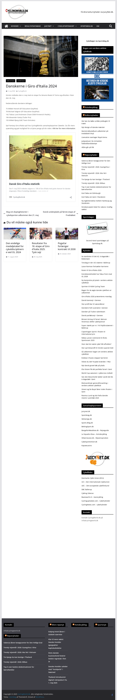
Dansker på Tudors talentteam (93, 312)
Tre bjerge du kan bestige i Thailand (96, 179)
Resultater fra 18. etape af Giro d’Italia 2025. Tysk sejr (41, 248)
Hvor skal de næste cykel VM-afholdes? (96, 344)
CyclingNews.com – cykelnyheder (94, 505)
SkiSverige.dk (87, 419)
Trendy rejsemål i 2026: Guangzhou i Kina (20, 647)
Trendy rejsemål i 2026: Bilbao (93, 183)
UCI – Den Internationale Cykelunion (95, 482)
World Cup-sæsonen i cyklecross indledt (97, 373)
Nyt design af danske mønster (93, 127)
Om (97, 26)
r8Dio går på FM (88, 147)
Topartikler (21, 81)
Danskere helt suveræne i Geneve (95, 308)
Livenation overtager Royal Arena (94, 137)
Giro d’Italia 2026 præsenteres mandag (97, 296)
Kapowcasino (87, 445)
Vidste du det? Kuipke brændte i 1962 (96, 362)
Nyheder (14, 26)
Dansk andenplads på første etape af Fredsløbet (60, 213)
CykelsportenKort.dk (89, 442)
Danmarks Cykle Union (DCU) (93, 478)
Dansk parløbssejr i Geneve (92, 315)
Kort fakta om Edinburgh (91, 193)
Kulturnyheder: (92, 115)
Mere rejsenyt (58, 625)
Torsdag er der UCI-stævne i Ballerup (96, 263)
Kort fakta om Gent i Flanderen (93, 197)
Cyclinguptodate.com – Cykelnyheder (96, 501)
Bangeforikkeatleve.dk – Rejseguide (95, 430)
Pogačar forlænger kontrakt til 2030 (67, 246)
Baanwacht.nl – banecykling (92, 497)
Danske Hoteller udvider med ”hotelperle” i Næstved (58, 669)
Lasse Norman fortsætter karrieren (95, 266)
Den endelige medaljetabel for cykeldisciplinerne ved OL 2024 (15, 248)
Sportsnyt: (101, 625)
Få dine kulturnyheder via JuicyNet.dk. (97, 12)
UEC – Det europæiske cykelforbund (95, 486)
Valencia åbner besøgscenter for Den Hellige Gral (23, 643)
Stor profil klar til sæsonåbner (93, 304)
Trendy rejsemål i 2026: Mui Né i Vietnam (20, 652)
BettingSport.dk (88, 426)
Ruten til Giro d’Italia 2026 (92, 270)
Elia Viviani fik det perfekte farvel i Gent (97, 369)
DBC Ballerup (87, 489)
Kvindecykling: (91, 107)
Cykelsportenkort (66, 26)
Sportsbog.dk (87, 26)
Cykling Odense (88, 493)
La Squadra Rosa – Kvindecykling (94, 434)
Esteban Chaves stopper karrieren (95, 358)
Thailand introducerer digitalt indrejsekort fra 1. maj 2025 (57, 680)
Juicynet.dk (86, 411)
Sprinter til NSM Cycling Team (93, 286)
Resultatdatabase (33, 26)
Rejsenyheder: (91, 155)
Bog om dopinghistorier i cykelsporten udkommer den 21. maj (21, 213)
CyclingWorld (22, 91)
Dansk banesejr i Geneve (91, 300)
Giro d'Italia (10, 81)
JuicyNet (48, 26)
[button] (19, 26)
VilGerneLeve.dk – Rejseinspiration (95, 438)
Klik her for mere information (64, 128)
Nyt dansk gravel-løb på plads (93, 365)
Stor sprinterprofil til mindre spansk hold (97, 348)
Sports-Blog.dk (87, 423)
